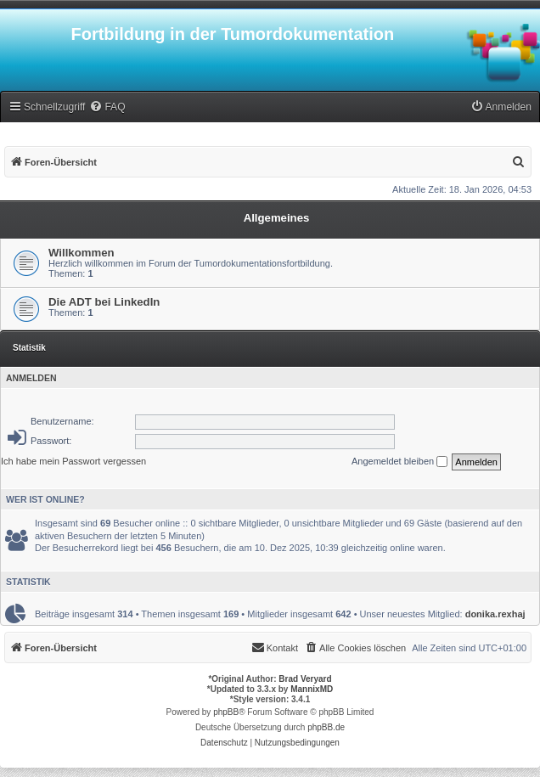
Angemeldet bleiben (399, 462)
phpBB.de (326, 727)
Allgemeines (277, 217)
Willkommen (81, 252)
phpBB (226, 712)
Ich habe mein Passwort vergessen (73, 461)
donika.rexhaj (495, 614)
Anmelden (31, 378)
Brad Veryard (304, 679)
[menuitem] (107, 107)
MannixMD (311, 689)
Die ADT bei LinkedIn (104, 302)
